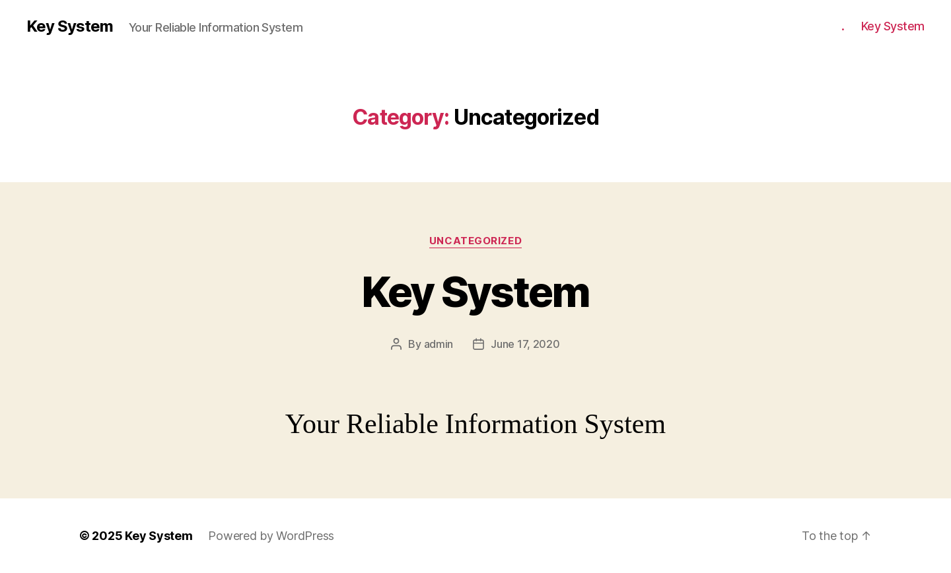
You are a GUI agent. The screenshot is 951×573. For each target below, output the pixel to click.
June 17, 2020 (525, 344)
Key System (69, 26)
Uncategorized (475, 241)
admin (439, 344)
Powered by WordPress (271, 536)
